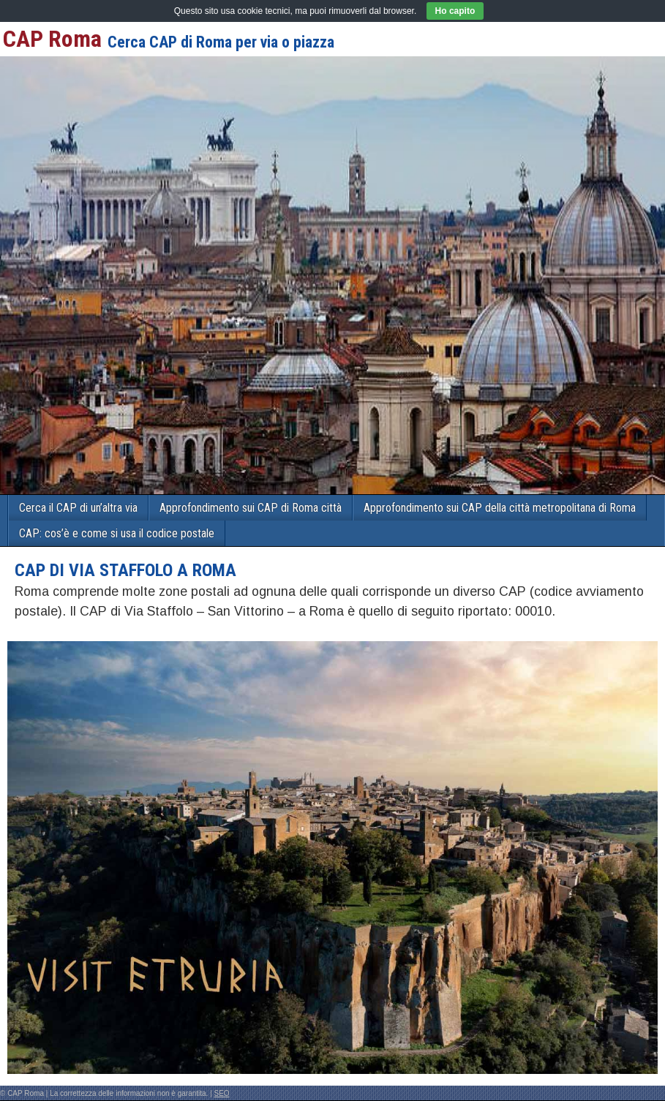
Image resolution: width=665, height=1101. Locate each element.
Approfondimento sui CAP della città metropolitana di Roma (500, 508)
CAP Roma (52, 39)
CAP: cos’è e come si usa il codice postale (116, 533)
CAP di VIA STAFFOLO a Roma (125, 570)
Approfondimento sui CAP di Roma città (250, 508)
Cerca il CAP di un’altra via (78, 508)
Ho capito (455, 11)
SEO (222, 1093)
